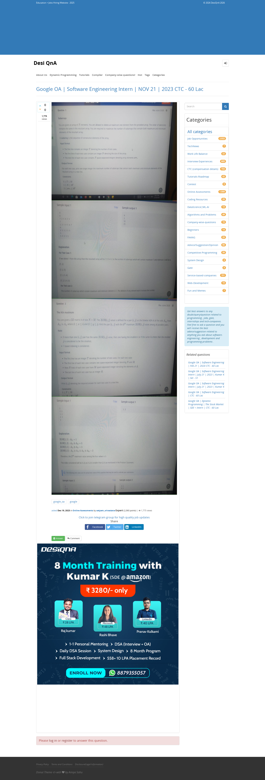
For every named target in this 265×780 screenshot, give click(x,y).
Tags (147, 75)
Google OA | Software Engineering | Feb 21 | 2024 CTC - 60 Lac (206, 364)
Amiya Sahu (75, 772)
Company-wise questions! (120, 75)
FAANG (191, 237)
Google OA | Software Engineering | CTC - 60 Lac (206, 394)
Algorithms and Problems (201, 214)
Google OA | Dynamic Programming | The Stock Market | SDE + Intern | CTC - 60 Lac (206, 404)
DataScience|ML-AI (198, 207)
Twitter (113, 527)
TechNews (193, 146)
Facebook (94, 527)
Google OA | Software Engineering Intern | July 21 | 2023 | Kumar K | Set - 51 (206, 375)
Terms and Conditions (62, 764)
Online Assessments (83, 510)
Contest (191, 184)
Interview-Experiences (199, 161)
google (73, 501)
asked (54, 510)
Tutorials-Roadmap (198, 176)
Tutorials (84, 75)
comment (75, 538)
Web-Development (197, 283)
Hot (140, 75)
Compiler (97, 75)
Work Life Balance (197, 153)
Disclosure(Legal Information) (89, 764)
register (67, 740)
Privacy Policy (42, 764)
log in (53, 740)
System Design (195, 260)
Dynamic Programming (63, 75)
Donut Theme (44, 772)
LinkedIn (132, 527)
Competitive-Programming (202, 252)
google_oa (59, 501)
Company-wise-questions (201, 222)
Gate (190, 267)
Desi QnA (45, 63)
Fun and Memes (196, 290)
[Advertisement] (132, 31)
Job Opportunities (197, 138)
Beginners (193, 229)
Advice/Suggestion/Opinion (202, 245)
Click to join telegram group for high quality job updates (114, 517)
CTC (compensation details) (202, 169)
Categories (158, 75)
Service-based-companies (201, 275)
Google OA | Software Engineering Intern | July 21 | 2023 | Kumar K (206, 385)
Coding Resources (197, 199)
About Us (41, 75)
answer (59, 538)
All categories (199, 131)
